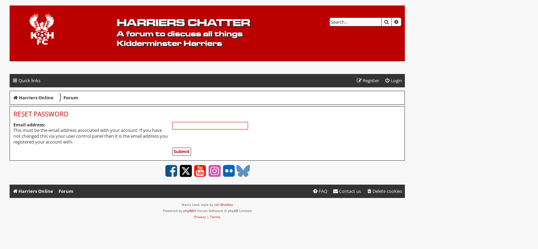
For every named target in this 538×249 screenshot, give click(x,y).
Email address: (29, 125)
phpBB (188, 210)
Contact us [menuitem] (347, 191)
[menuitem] (393, 80)
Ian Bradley (223, 204)
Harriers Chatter (183, 22)
